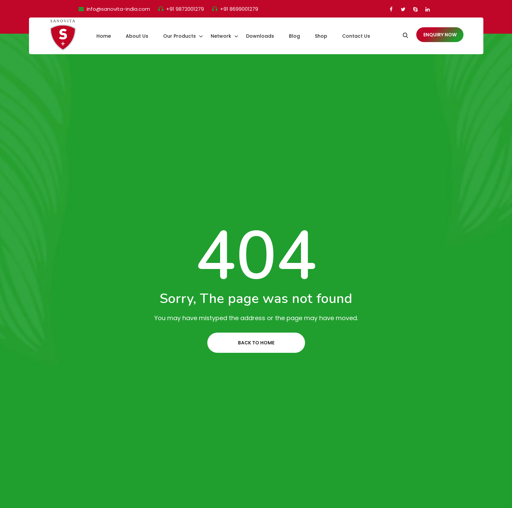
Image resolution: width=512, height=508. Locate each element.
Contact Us (356, 36)
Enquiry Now (440, 34)
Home (103, 36)
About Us (137, 36)
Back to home (256, 342)
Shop (321, 36)
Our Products (179, 36)
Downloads (260, 36)
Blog (294, 36)
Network (221, 36)
